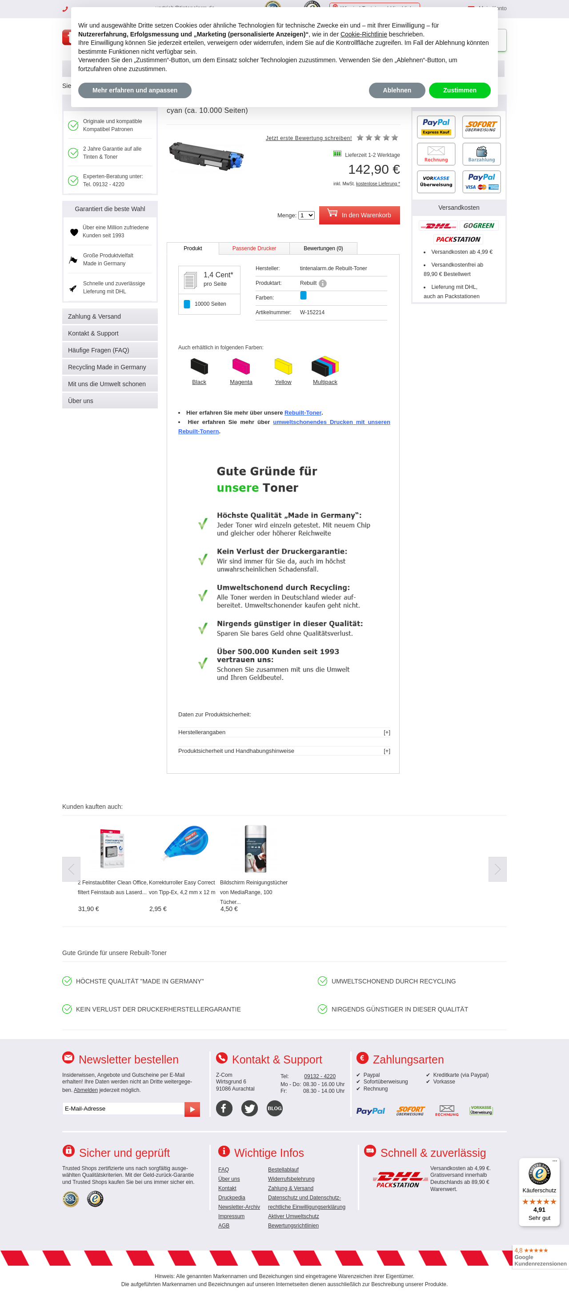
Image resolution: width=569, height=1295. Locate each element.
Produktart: (269, 283)
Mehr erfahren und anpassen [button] (134, 90)
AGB (223, 1226)
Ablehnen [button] (397, 90)
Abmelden (86, 1090)
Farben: (265, 298)
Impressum (231, 1216)
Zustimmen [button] (460, 90)
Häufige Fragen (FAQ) (98, 350)
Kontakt (227, 1188)
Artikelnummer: (274, 312)
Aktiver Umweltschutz (293, 1216)
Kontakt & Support (93, 333)
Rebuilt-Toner (302, 412)
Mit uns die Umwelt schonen (107, 384)
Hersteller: (268, 268)
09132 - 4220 (320, 1076)
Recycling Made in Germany (107, 367)
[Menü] (554, 1163)
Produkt (193, 248)
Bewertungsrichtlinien (293, 1226)
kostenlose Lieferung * (378, 183)
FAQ (223, 1170)
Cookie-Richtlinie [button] (364, 34)
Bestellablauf (283, 1170)
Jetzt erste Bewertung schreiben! (309, 138)
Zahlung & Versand (94, 316)
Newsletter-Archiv (239, 1207)
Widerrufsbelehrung (291, 1179)
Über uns (80, 400)
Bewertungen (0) (323, 248)
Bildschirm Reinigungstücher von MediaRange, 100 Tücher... (254, 892)
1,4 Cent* (218, 275)
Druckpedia (231, 1198)
